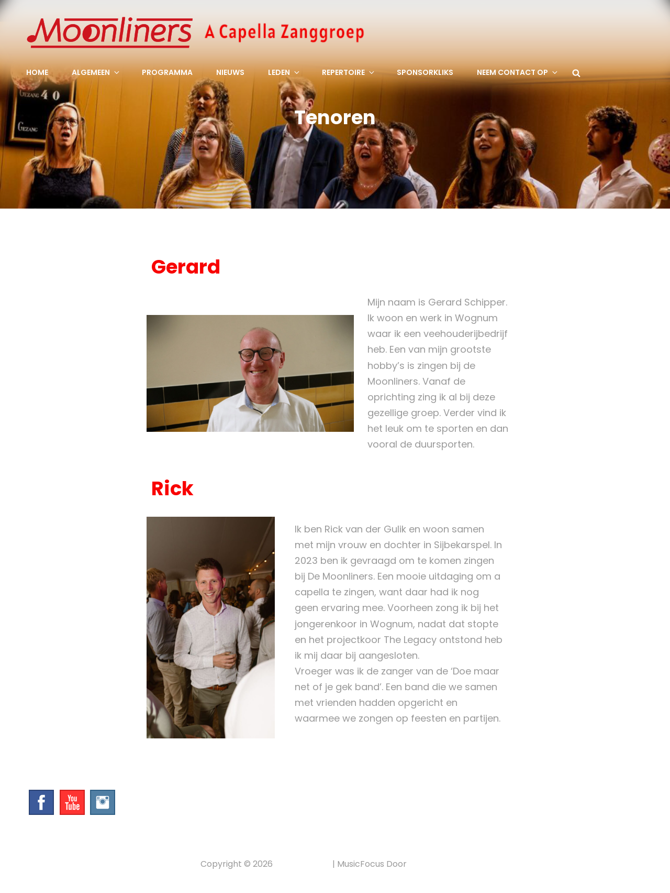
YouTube (72, 802)
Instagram (102, 802)
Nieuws (230, 72)
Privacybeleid (302, 864)
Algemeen (96, 72)
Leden (284, 72)
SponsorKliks (425, 72)
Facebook (41, 802)
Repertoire (349, 72)
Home (37, 72)
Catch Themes (439, 864)
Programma (167, 72)
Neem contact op (518, 72)
